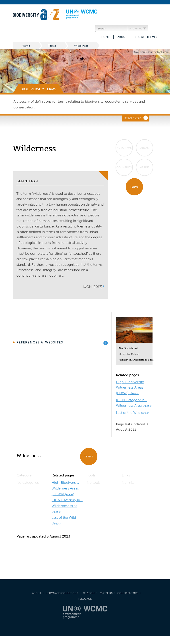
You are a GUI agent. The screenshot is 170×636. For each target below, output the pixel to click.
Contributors (127, 593)
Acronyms (124, 147)
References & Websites (39, 342)
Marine (144, 167)
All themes (135, 28)
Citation (89, 593)
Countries (124, 167)
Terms (52, 45)
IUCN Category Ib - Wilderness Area (67, 505)
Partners (105, 593)
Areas (144, 147)
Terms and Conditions (62, 593)
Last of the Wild (133, 413)
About (122, 37)
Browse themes (146, 37)
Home (105, 37)
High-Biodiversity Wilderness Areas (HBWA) (130, 387)
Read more (132, 118)
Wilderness (81, 45)
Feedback (85, 598)
